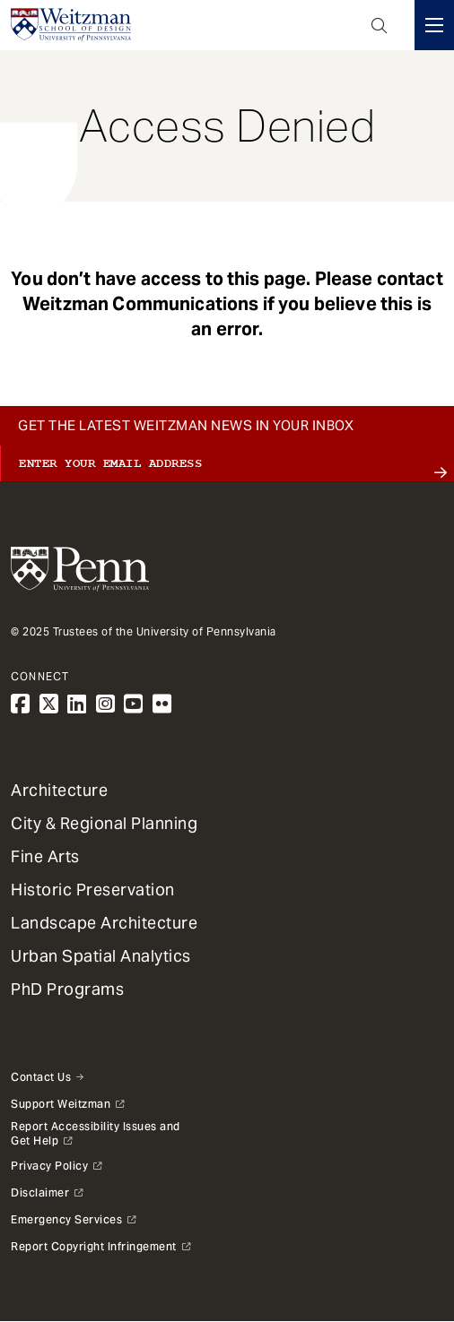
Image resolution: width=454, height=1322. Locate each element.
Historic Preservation (93, 889)
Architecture (59, 790)
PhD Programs (67, 989)
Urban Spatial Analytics (101, 956)
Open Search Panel (379, 25)
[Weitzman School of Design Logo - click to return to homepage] (71, 25)
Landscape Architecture (104, 922)
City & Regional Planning (104, 823)
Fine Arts (45, 856)
